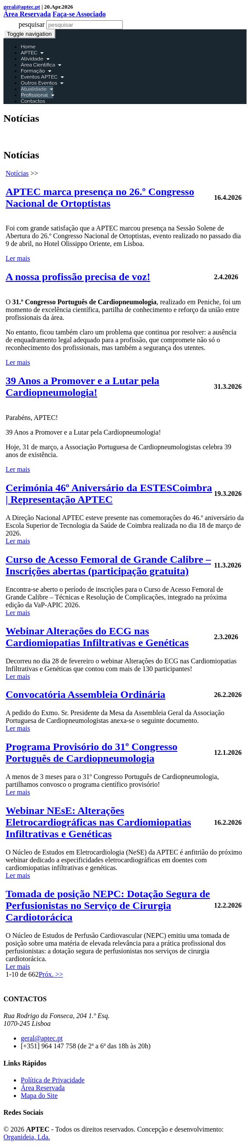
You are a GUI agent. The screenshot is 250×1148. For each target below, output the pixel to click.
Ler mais (18, 258)
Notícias (17, 173)
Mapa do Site (39, 1095)
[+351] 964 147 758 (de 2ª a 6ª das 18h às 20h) (86, 1046)
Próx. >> (50, 974)
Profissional (37, 95)
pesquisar (32, 24)
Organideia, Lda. (26, 1137)
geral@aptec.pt (21, 6)
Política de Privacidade (53, 1080)
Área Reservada (27, 14)
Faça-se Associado (79, 14)
